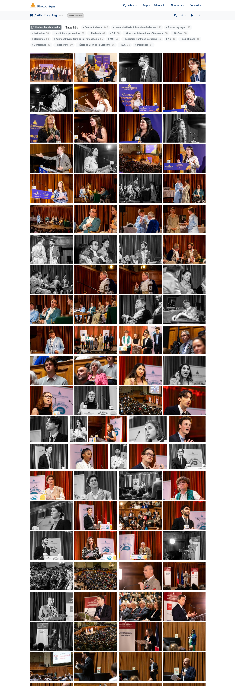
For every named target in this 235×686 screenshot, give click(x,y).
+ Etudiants (97, 33)
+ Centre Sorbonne (95, 27)
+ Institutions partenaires (69, 33)
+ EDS (124, 44)
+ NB (170, 39)
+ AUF (113, 39)
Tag (54, 15)
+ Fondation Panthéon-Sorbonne (142, 39)
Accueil (31, 15)
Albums (132, 5)
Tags (145, 5)
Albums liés (177, 5)
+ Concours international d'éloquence (146, 33)
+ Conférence (41, 44)
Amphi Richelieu (76, 16)
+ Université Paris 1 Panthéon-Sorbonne (137, 27)
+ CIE (115, 33)
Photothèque (46, 6)
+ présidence (144, 44)
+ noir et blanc (190, 39)
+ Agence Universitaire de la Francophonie (78, 39)
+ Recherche (64, 44)
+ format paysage (178, 27)
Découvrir (159, 5)
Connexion (196, 5)
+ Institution (40, 33)
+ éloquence (40, 39)
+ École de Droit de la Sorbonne (96, 44)
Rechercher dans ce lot (45, 27)
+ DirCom (179, 33)
